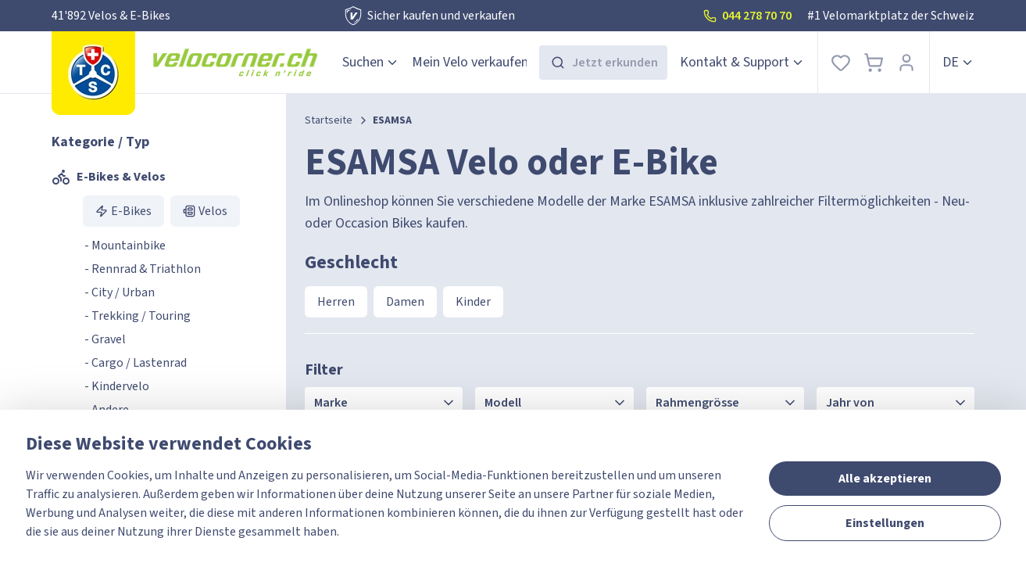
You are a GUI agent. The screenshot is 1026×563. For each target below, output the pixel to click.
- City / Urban (119, 292)
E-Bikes (123, 211)
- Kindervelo (116, 386)
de (958, 62)
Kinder (473, 301)
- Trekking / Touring (137, 316)
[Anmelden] (906, 62)
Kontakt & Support (742, 62)
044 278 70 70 (747, 15)
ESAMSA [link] (392, 120)
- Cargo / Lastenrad (135, 362)
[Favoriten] (841, 62)
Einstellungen (884, 523)
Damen (405, 301)
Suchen (370, 62)
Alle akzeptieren (884, 478)
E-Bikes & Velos (109, 176)
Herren (336, 301)
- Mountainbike (125, 245)
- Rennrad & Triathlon (142, 269)
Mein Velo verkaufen (470, 62)
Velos (205, 211)
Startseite (328, 120)
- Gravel (105, 339)
